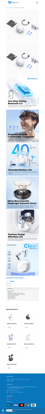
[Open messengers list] (2, 410)
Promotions (27, 379)
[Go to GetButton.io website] (3, 412)
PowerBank (13, 379)
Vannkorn (13, 411)
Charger (17, 379)
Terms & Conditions (10, 381)
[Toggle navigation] (36, 2)
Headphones (22, 379)
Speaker (8, 379)
